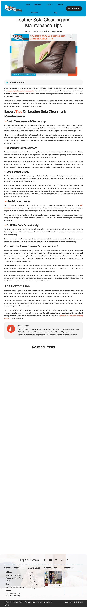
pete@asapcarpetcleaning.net (16, 587)
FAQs (31, 573)
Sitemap (32, 588)
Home (28, 5)
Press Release (34, 582)
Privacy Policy (68, 602)
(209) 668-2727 (14, 593)
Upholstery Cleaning (54, 31)
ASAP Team (32, 31)
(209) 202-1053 (14, 596)
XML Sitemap (78, 602)
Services (37, 5)
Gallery (34, 13)
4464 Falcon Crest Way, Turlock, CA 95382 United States (14, 578)
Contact (60, 5)
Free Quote (72, 8)
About (48, 5)
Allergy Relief (34, 585)
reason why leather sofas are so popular (20, 91)
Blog (55, 13)
